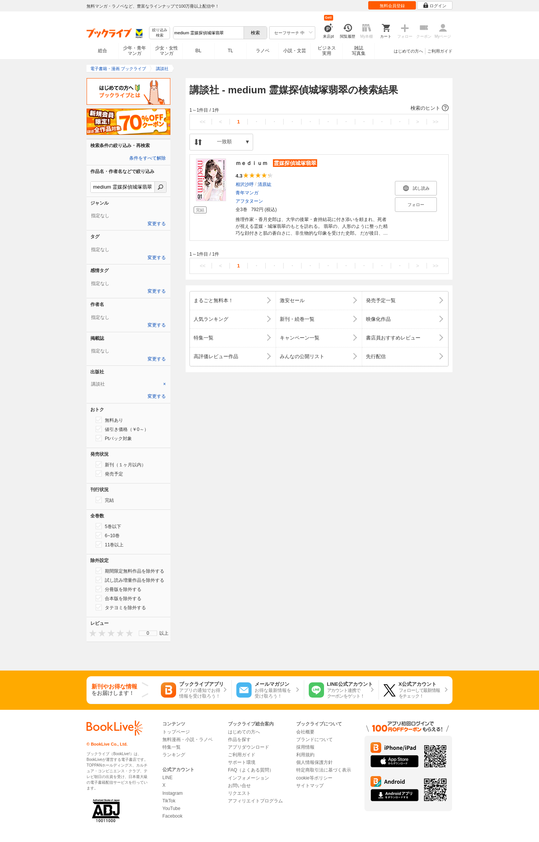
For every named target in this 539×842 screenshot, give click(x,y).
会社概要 (305, 732)
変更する (157, 223)
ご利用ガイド (439, 51)
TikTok (168, 801)
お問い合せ (239, 785)
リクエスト (239, 793)
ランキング (173, 754)
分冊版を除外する (118, 589)
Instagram (172, 793)
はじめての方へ (408, 51)
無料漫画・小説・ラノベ (187, 739)
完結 (105, 500)
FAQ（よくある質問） (251, 770)
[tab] (128, 384)
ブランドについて (314, 739)
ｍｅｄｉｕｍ (276, 163)
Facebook (172, 816)
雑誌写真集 (359, 50)
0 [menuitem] (148, 633)
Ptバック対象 (114, 438)
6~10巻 (108, 535)
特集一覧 (171, 747)
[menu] (148, 633)
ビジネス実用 (327, 50)
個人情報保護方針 (314, 762)
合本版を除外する (118, 598)
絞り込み (159, 33)
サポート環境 (241, 762)
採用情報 (305, 747)
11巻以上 (110, 544)
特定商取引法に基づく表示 (323, 770)
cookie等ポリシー (314, 778)
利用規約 (305, 754)
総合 (102, 50)
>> (435, 122)
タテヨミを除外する (121, 607)
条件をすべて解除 (147, 158)
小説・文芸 (294, 50)
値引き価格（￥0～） (122, 429)
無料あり (109, 420)
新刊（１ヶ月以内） (121, 464)
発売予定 (109, 474)
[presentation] (91, 633)
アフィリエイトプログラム (255, 801)
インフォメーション (248, 778)
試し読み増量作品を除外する (130, 580)
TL (230, 50)
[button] (319, 108)
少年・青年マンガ (134, 50)
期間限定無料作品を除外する (130, 571)
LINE (167, 777)
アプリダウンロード (248, 747)
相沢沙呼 (245, 184)
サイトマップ (310, 785)
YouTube (171, 808)
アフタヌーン (249, 201)
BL (199, 50)
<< (202, 122)
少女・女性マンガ (166, 50)
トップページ (176, 732)
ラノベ (263, 50)
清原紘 (264, 184)
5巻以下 (108, 526)
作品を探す (239, 739)
